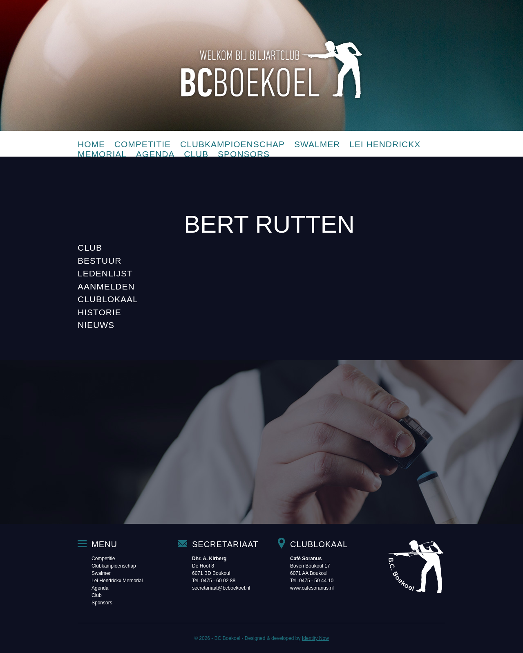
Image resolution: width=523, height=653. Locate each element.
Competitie (142, 144)
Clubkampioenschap (232, 144)
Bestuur (99, 260)
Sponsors (244, 154)
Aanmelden (106, 286)
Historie (99, 312)
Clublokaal (108, 299)
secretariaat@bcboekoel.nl (221, 588)
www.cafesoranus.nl (312, 588)
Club (196, 154)
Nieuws (96, 325)
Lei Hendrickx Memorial (117, 580)
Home (91, 144)
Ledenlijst (105, 273)
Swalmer (317, 144)
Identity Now (315, 638)
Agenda (155, 154)
